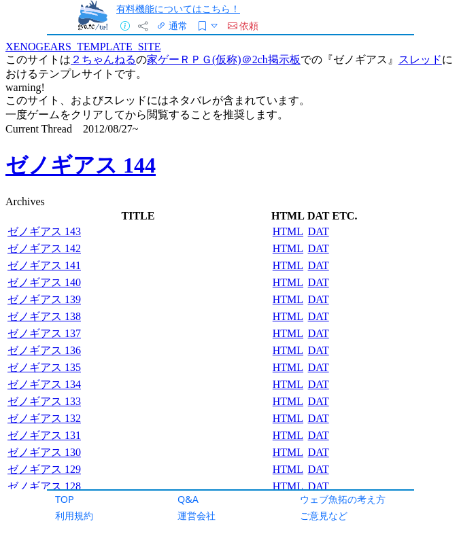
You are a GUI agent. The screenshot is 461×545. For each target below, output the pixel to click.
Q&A (188, 499)
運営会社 (196, 515)
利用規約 (74, 515)
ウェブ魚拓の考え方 (343, 499)
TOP (64, 499)
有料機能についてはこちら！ (178, 8)
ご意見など (323, 515)
